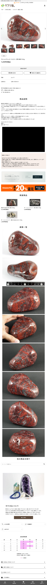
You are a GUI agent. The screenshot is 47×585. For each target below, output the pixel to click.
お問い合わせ (12, 73)
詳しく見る (23, 517)
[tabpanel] (23, 28)
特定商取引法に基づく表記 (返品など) (11, 88)
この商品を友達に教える (7, 90)
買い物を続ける (5, 92)
